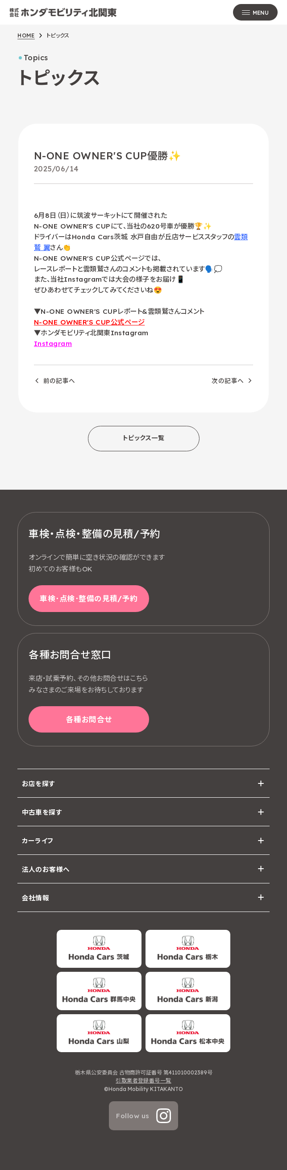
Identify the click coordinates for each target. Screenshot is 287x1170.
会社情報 (36, 898)
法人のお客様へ (46, 869)
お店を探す (38, 783)
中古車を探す (42, 812)
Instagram (53, 343)
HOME (26, 35)
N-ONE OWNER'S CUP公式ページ (89, 322)
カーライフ (38, 841)
